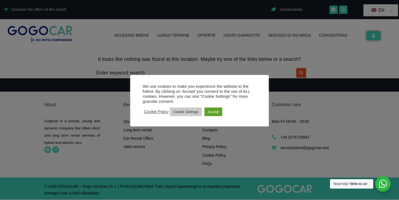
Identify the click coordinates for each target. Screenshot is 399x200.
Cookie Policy (156, 111)
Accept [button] (213, 112)
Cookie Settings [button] (185, 112)
